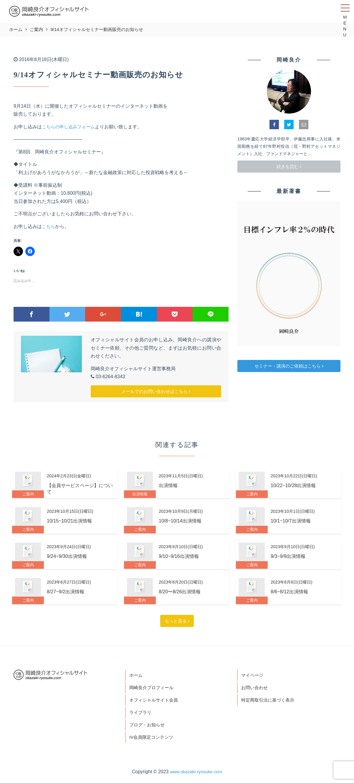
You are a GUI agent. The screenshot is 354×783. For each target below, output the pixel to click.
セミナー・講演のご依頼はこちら (288, 365)
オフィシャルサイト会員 (155, 701)
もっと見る (177, 620)
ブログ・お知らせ (148, 727)
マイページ (253, 675)
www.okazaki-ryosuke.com (196, 774)
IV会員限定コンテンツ (152, 739)
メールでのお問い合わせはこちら (155, 391)
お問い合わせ (255, 688)
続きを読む (289, 166)
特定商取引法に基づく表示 (269, 701)
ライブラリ (141, 714)
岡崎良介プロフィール (152, 688)
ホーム (136, 675)
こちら (49, 226)
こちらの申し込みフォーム (70, 126)
